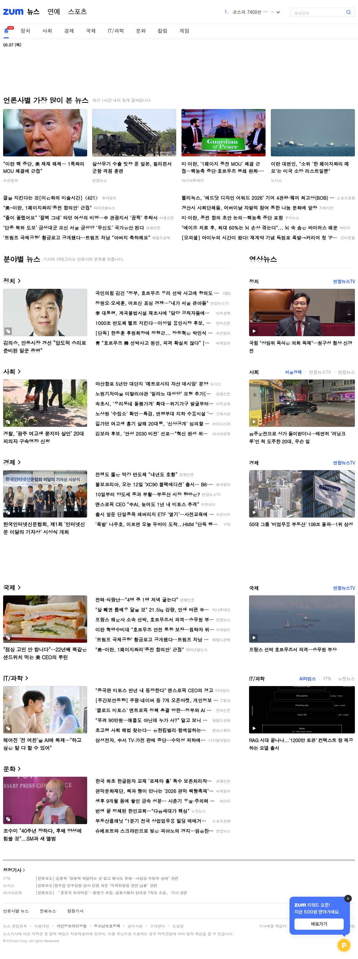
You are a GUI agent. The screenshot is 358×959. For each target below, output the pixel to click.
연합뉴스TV (344, 281)
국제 (91, 30)
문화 (141, 30)
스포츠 (77, 12)
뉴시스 (276, 180)
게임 (184, 30)
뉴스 (33, 12)
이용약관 (41, 925)
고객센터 (157, 925)
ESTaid (12, 940)
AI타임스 (307, 678)
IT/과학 (116, 30)
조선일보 (10, 180)
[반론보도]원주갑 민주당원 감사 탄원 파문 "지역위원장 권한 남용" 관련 (96, 885)
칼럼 (162, 30)
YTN (327, 678)
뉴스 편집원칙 (15, 925)
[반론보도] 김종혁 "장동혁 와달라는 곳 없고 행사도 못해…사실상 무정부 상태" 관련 (107, 878)
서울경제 (293, 372)
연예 (54, 12)
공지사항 (135, 925)
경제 (69, 30)
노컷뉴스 (346, 678)
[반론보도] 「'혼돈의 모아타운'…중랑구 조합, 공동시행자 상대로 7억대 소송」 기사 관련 (111, 892)
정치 (26, 30)
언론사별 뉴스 (16, 911)
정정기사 (12, 870)
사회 (47, 30)
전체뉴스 (48, 911)
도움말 (178, 925)
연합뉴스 (99, 180)
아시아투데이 (192, 180)
